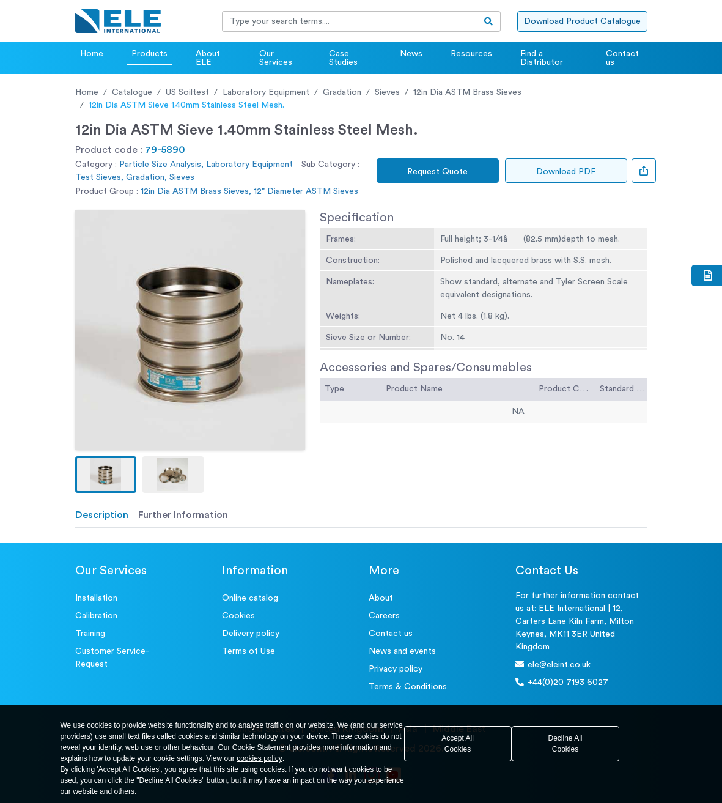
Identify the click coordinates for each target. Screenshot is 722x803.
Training (90, 633)
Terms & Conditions (408, 687)
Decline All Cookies (565, 743)
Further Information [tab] (183, 515)
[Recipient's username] (349, 21)
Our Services (275, 58)
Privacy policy (395, 669)
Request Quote (437, 172)
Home (91, 54)
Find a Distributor (541, 58)
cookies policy (259, 758)
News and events (402, 651)
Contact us (622, 58)
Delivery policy (250, 633)
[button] (105, 474)
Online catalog (250, 598)
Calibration (96, 616)
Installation (96, 598)
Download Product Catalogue (582, 21)
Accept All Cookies (457, 743)
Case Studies (343, 58)
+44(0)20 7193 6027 (561, 682)
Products (149, 54)
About (381, 598)
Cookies (238, 616)
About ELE (208, 58)
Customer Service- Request (112, 657)
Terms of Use (248, 651)
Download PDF (565, 172)
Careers (384, 616)
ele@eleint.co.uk (553, 664)
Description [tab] (101, 515)
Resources (471, 54)
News (411, 54)
